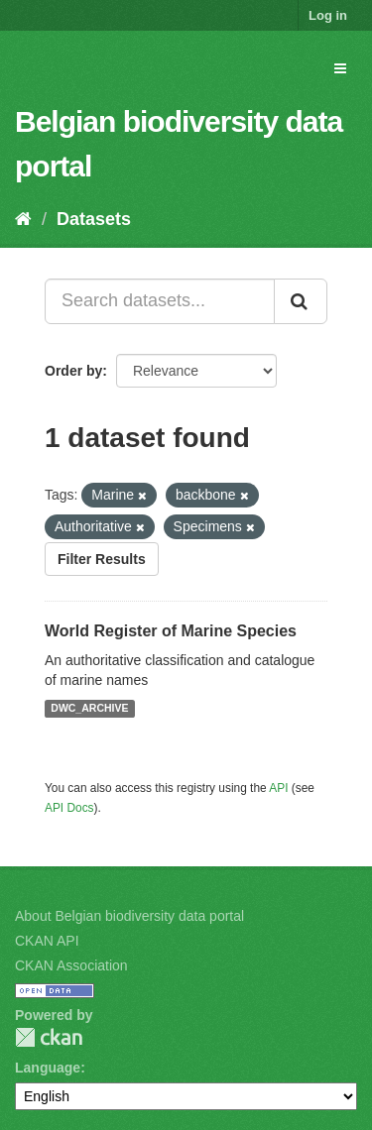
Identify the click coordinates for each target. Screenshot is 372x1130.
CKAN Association (71, 965)
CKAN (48, 1037)
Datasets (94, 219)
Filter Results (102, 559)
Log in (328, 15)
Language (47, 1067)
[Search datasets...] (160, 301)
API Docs (69, 808)
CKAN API (47, 941)
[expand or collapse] (340, 68)
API (278, 788)
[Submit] (300, 301)
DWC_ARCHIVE (89, 709)
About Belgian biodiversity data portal (129, 916)
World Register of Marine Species (171, 630)
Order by (73, 371)
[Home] (23, 219)
